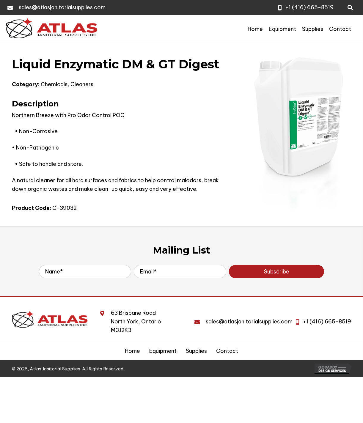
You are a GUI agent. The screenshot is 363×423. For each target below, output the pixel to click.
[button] (276, 271)
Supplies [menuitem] (196, 350)
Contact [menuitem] (227, 350)
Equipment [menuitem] (163, 350)
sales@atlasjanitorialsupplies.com (62, 7)
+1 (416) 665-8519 (309, 7)
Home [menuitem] (132, 350)
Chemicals (54, 84)
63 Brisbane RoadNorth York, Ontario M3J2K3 (136, 321)
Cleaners (81, 84)
